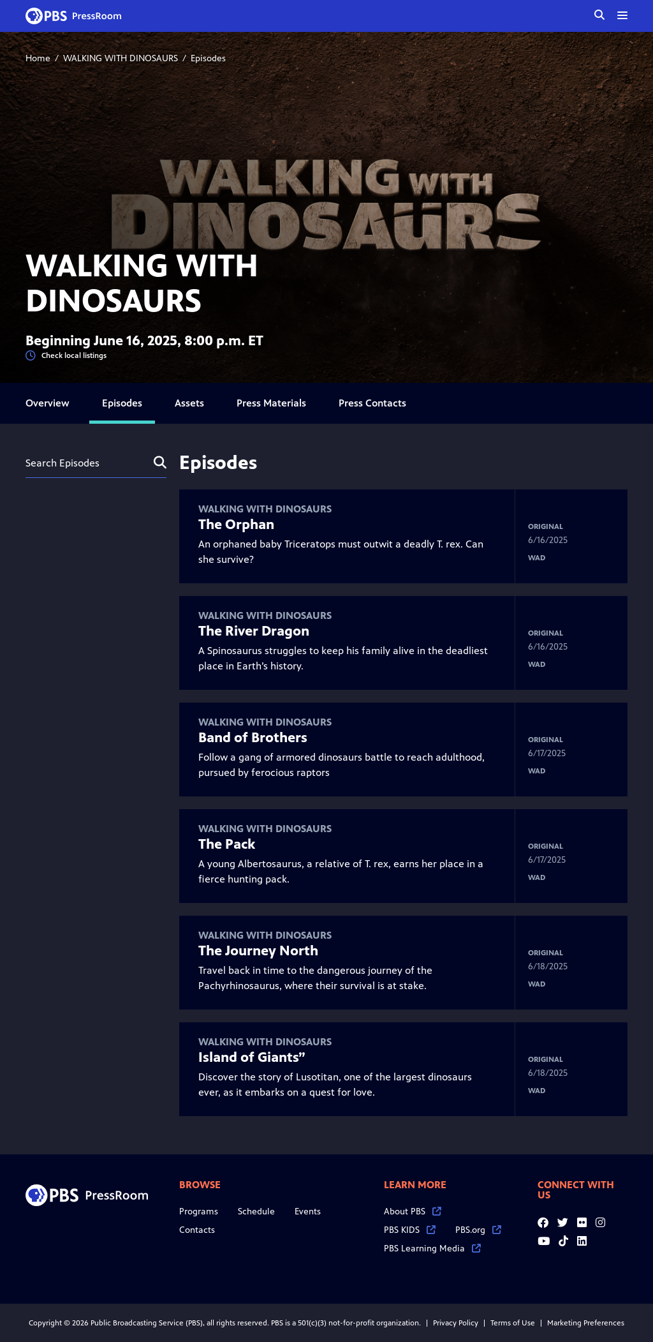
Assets (189, 403)
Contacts (197, 1230)
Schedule (256, 1211)
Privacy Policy (455, 1322)
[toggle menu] (622, 15)
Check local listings (66, 356)
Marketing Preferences (585, 1322)
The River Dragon (253, 631)
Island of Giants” (251, 1057)
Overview (48, 403)
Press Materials (271, 403)
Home (38, 58)
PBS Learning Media (432, 1248)
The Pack (226, 844)
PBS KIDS (410, 1230)
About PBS (412, 1211)
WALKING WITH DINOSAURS (120, 58)
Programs (198, 1211)
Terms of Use (512, 1322)
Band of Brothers (252, 737)
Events (308, 1211)
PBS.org (478, 1230)
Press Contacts (372, 403)
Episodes (122, 403)
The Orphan (236, 524)
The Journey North (258, 950)
